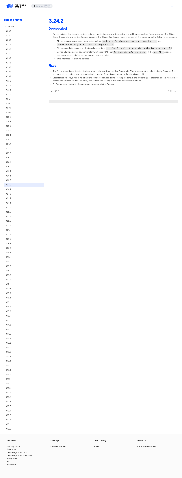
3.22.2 (8, 212)
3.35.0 (8, 44)
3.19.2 (8, 252)
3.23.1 (8, 203)
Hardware (11, 464)
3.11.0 (8, 388)
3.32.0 (8, 94)
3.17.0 (8, 288)
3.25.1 (8, 175)
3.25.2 (8, 171)
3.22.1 (8, 216)
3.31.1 (8, 99)
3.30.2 (8, 103)
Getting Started (14, 446)
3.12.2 (8, 361)
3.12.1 (7, 365)
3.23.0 (8, 207)
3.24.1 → (172, 90)
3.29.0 (8, 126)
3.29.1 (8, 121)
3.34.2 (8, 53)
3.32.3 (8, 81)
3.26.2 (8, 157)
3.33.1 (8, 71)
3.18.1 (8, 270)
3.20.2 (8, 239)
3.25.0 (8, 180)
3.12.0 (8, 370)
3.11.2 (7, 379)
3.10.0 (8, 429)
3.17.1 (7, 284)
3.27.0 (8, 153)
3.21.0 (8, 234)
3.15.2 (8, 311)
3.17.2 (8, 279)
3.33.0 (8, 76)
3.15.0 (8, 320)
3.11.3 (8, 374)
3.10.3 (8, 415)
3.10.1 (8, 424)
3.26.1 (8, 162)
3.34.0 (8, 62)
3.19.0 (8, 261)
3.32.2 (8, 85)
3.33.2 (8, 67)
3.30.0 (8, 112)
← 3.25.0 (55, 90)
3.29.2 (8, 117)
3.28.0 (8, 139)
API (8, 461)
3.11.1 (7, 383)
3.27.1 (8, 148)
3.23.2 (8, 198)
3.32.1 (8, 90)
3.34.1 (8, 58)
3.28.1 (8, 135)
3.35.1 (8, 40)
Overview (9, 26)
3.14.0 (8, 334)
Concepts (11, 449)
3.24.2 (8, 184)
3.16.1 (7, 302)
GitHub (97, 446)
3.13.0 (8, 352)
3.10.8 (8, 392)
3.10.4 (8, 410)
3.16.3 (8, 293)
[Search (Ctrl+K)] (42, 6)
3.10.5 (8, 406)
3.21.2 (8, 225)
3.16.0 (8, 306)
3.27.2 (8, 144)
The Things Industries (146, 446)
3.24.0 (8, 194)
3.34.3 (8, 49)
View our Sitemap (58, 446)
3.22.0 (8, 221)
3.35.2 (8, 35)
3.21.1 (7, 230)
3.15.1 (8, 316)
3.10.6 (8, 401)
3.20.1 (8, 243)
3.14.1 (8, 329)
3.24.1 (8, 189)
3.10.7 (8, 397)
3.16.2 (8, 297)
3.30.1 (8, 108)
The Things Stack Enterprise (19, 455)
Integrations (12, 458)
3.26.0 (8, 166)
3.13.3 (8, 338)
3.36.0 (8, 31)
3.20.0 (8, 248)
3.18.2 (8, 266)
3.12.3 (8, 356)
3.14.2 (8, 324)
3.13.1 (8, 347)
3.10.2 (8, 419)
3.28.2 (8, 130)
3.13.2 (8, 343)
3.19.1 (8, 257)
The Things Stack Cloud (17, 452)
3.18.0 (8, 275)
